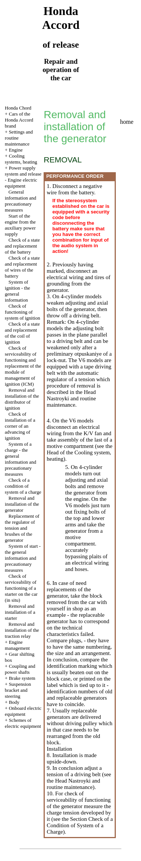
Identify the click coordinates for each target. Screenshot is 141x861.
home (126, 122)
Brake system (22, 678)
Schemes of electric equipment (23, 723)
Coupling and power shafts (20, 669)
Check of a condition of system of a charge (23, 486)
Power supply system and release (23, 171)
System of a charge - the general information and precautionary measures (20, 459)
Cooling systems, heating (21, 159)
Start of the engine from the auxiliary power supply (20, 225)
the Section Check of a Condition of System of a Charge (80, 825)
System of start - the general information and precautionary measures (23, 558)
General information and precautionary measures (20, 201)
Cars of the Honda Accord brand (19, 120)
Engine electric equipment (21, 183)
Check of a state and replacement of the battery (22, 246)
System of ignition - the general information (17, 291)
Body (14, 702)
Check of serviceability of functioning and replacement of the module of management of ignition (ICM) (23, 366)
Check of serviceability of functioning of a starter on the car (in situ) (21, 588)
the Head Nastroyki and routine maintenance (71, 398)
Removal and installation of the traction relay (22, 630)
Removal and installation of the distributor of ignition (22, 399)
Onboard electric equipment (23, 711)
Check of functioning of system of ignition (22, 312)
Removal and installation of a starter (20, 612)
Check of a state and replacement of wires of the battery (22, 267)
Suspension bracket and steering (18, 690)
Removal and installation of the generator (22, 504)
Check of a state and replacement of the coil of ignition (22, 333)
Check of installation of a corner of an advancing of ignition (20, 426)
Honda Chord (18, 108)
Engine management (17, 645)
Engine (16, 150)
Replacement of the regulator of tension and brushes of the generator (22, 528)
